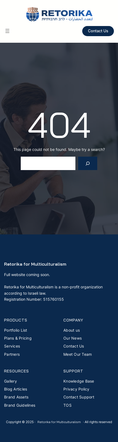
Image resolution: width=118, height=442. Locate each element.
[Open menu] (7, 31)
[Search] (88, 163)
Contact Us (98, 30)
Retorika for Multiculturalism (35, 264)
